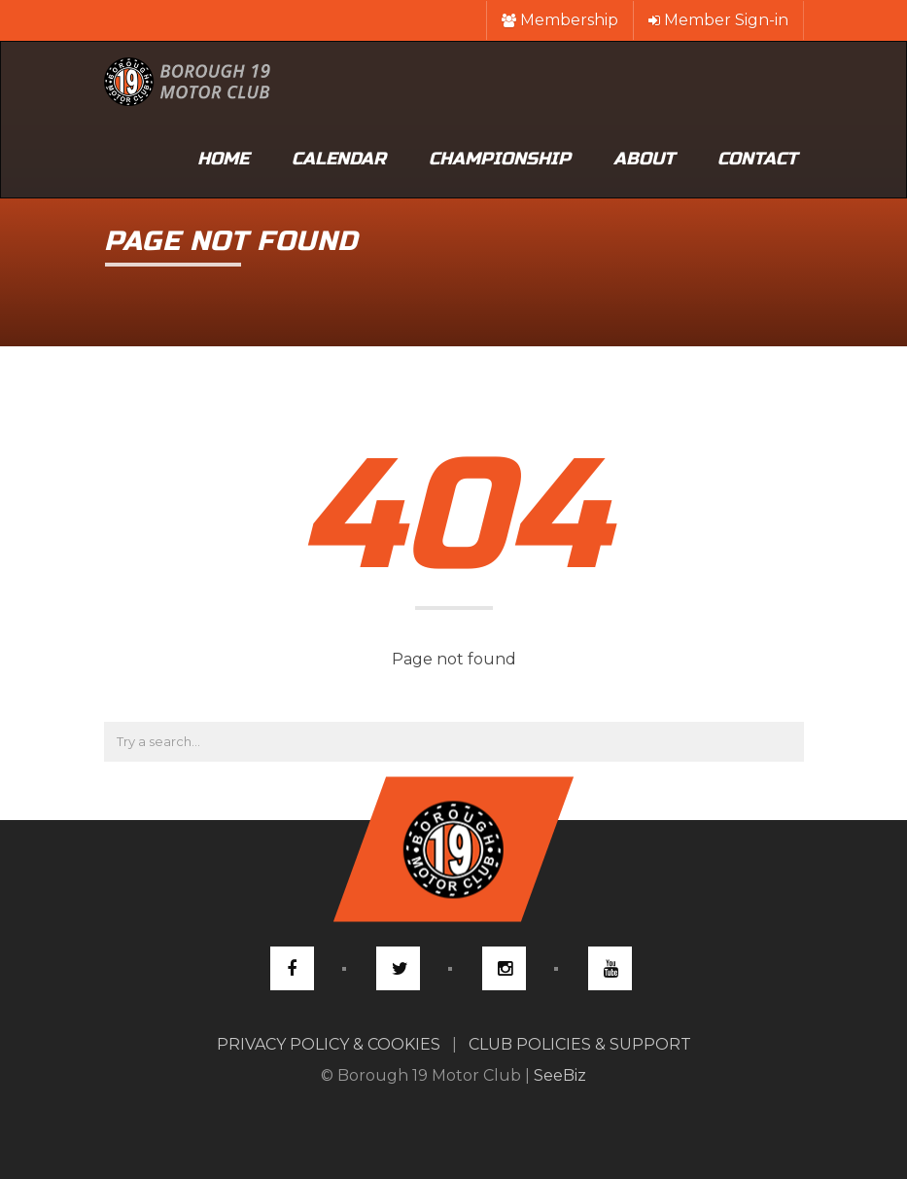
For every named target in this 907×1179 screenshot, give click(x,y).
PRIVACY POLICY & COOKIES (328, 1044)
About (644, 158)
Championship (500, 158)
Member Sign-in (718, 20)
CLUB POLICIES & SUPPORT (580, 1044)
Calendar (339, 158)
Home (223, 158)
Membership (560, 20)
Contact (757, 158)
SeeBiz (560, 1075)
